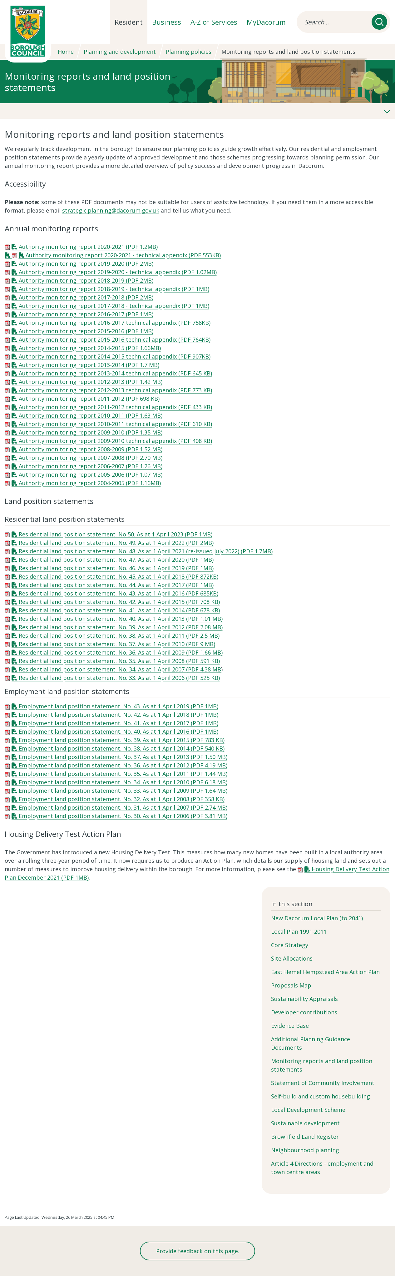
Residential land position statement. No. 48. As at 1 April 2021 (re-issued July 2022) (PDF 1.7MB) (146, 551)
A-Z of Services (213, 22)
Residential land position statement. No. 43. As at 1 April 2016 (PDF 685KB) (118, 593)
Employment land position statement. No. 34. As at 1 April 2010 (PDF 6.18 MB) (123, 782)
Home (66, 51)
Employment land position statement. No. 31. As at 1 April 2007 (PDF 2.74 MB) (123, 807)
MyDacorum (266, 22)
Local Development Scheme (308, 1109)
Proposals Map (291, 985)
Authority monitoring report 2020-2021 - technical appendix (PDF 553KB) (123, 255)
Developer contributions (304, 1012)
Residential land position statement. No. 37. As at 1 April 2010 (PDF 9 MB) (117, 644)
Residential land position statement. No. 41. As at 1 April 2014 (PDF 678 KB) (119, 610)
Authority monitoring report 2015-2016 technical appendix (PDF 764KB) (114, 339)
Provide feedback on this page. (197, 1251)
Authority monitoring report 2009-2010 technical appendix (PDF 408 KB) (115, 441)
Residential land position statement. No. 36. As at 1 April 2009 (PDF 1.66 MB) (121, 652)
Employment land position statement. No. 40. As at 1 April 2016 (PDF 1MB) (118, 731)
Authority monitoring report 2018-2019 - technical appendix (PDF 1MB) (114, 289)
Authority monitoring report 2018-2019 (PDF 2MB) (86, 280)
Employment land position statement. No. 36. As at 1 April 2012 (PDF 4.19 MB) (123, 765)
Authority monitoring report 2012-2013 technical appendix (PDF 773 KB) (115, 390)
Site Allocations (292, 958)
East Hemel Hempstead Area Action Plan (325, 972)
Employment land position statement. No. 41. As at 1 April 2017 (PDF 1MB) (118, 723)
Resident (129, 22)
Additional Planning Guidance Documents (310, 1043)
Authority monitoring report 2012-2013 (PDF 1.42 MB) (90, 381)
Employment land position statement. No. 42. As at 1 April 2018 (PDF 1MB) (118, 714)
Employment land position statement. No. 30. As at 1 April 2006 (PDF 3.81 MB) (123, 816)
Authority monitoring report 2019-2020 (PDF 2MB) (86, 263)
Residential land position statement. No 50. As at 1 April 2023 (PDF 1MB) (115, 534)
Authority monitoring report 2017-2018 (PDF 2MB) (86, 297)
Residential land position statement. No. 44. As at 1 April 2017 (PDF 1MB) (116, 585)
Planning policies (188, 51)
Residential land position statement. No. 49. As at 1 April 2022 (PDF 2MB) (116, 542)
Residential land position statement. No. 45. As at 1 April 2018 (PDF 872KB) (118, 576)
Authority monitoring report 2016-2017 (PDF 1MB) (86, 314)
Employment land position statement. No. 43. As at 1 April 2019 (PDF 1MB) (118, 706)
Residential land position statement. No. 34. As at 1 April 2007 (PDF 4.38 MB (120, 669)
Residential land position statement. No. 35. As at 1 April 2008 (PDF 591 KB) (119, 661)
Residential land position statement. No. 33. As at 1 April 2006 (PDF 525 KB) (119, 677)
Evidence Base (290, 1025)
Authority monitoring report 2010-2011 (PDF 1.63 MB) (90, 415)
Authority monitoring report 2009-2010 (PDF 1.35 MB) (90, 432)
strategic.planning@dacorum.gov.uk (110, 210)
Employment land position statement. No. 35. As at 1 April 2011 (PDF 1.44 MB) (123, 773)
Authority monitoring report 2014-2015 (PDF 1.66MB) (90, 348)
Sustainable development (305, 1123)
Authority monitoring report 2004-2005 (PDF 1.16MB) (90, 483)
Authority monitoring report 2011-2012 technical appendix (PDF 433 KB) (115, 407)
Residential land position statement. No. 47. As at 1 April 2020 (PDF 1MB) (116, 559)
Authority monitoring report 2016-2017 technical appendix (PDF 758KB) (114, 322)
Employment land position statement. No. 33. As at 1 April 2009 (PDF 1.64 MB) (123, 790)
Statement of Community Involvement (322, 1083)
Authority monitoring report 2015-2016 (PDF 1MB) (86, 331)
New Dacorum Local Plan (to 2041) (317, 918)
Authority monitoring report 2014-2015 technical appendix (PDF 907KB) (114, 356)
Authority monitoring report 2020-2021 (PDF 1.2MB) (88, 246)
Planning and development (120, 51)
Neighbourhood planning (305, 1150)
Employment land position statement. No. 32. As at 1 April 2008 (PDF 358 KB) (122, 799)
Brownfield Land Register (305, 1136)
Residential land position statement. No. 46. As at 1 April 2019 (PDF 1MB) (116, 568)
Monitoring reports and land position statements (321, 1065)
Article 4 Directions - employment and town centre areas (322, 1168)
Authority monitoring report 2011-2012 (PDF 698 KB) (89, 398)
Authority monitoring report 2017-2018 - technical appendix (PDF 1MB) (114, 305)
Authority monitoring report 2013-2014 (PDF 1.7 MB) (89, 365)
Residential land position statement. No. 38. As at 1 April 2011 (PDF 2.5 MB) (119, 635)
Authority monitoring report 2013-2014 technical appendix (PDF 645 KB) (115, 373)
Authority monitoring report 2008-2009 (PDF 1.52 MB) (90, 449)
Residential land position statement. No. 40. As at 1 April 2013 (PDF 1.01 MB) (121, 618)
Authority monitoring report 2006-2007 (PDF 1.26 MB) (90, 466)
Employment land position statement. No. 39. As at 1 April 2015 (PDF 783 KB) (122, 740)
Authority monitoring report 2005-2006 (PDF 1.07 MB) (90, 474)
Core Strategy (289, 945)
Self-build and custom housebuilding (320, 1096)
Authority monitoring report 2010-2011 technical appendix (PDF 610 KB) (115, 424)
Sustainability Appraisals (304, 998)
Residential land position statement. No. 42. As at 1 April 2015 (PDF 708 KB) (119, 601)
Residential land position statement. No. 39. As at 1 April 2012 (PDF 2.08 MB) (121, 627)
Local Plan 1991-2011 (299, 931)
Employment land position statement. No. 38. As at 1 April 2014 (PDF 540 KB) (122, 748)
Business (166, 22)
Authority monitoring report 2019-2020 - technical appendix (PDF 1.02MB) (118, 272)
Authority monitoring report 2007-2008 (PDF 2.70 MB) (90, 457)
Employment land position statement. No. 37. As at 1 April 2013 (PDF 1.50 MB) (123, 757)
